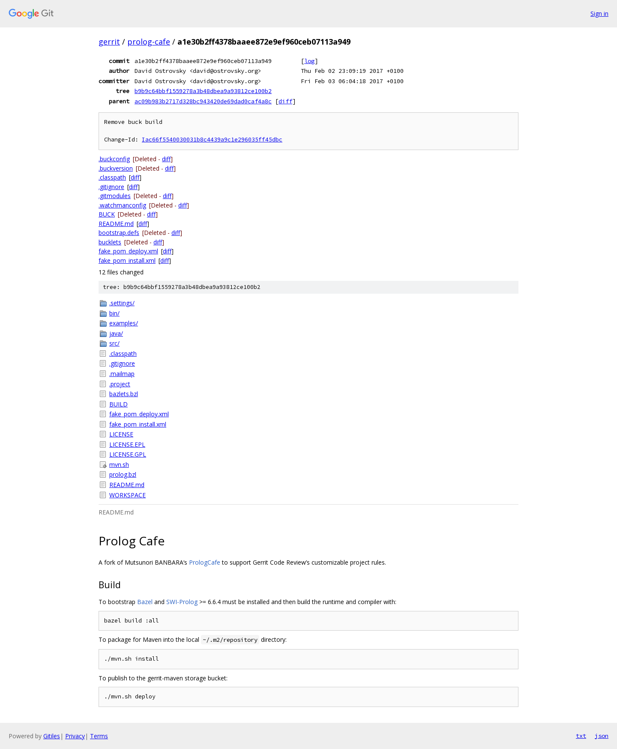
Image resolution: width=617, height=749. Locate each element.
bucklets (110, 242)
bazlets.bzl (123, 394)
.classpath (112, 177)
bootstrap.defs (119, 233)
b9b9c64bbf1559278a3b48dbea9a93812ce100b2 (203, 91)
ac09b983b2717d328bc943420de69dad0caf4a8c (203, 101)
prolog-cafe (148, 41)
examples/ (123, 323)
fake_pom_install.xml (127, 260)
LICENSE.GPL (127, 454)
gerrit (109, 41)
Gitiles (51, 736)
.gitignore (111, 187)
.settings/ (122, 303)
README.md (116, 224)
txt (581, 736)
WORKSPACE (127, 495)
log (309, 61)
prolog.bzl (122, 474)
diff (285, 101)
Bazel (145, 602)
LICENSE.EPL (127, 444)
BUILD (118, 404)
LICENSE (121, 434)
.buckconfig (114, 159)
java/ (116, 333)
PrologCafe (204, 562)
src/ (114, 343)
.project (119, 384)
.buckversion (116, 168)
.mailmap (122, 374)
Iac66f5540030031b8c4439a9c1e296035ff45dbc (212, 139)
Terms (99, 736)
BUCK (107, 214)
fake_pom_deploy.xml (128, 251)
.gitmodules (115, 196)
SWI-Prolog (182, 602)
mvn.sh (119, 464)
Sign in (599, 13)
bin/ (114, 313)
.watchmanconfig (122, 205)
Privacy (75, 736)
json (601, 736)
